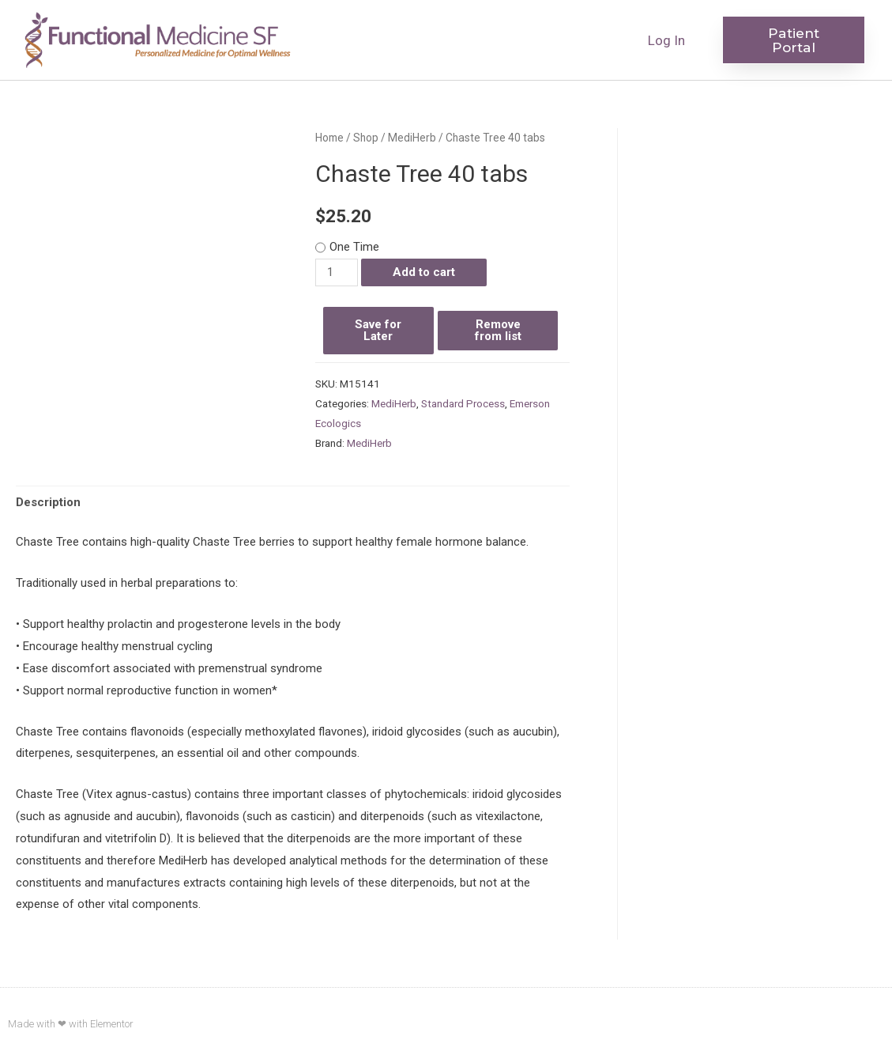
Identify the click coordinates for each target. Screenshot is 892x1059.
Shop (365, 137)
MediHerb (412, 137)
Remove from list (498, 330)
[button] (793, 40)
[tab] (48, 503)
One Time (354, 247)
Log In (666, 40)
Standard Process (463, 403)
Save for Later (378, 330)
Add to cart (424, 272)
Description (48, 502)
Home (329, 137)
